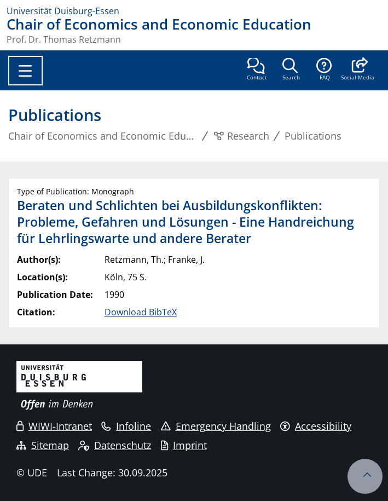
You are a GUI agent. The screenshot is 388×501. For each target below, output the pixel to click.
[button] (357, 70)
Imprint (184, 445)
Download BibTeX (141, 312)
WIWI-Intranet (54, 426)
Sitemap (42, 445)
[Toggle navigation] (25, 70)
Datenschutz (114, 445)
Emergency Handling (216, 426)
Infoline (126, 426)
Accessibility (315, 426)
